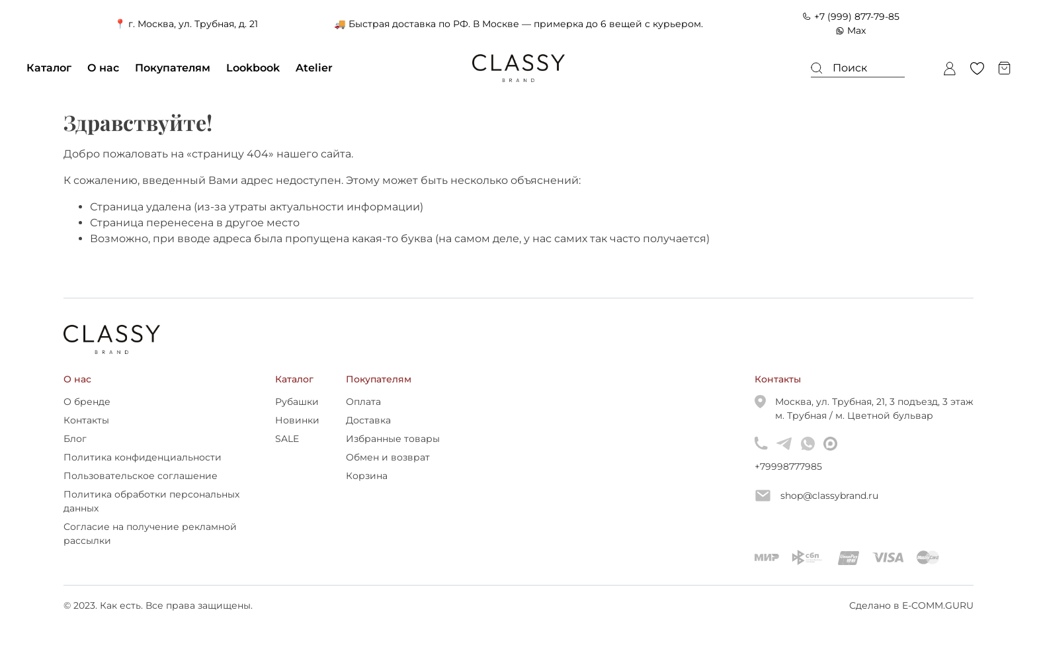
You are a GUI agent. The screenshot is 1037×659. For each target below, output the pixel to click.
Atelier (314, 68)
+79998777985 (761, 466)
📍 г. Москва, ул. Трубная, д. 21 (186, 24)
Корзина (367, 476)
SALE (287, 439)
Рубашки (297, 402)
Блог (75, 439)
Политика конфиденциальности (142, 457)
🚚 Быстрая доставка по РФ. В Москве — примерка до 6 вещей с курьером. (518, 24)
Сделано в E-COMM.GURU (911, 605)
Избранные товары (393, 439)
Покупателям (172, 68)
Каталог (48, 68)
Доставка (368, 420)
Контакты (86, 420)
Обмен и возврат (388, 457)
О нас (103, 68)
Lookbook (253, 68)
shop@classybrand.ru (816, 495)
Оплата (363, 402)
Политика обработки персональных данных (151, 501)
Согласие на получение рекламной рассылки (150, 534)
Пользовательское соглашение (140, 476)
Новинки (297, 420)
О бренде (86, 402)
